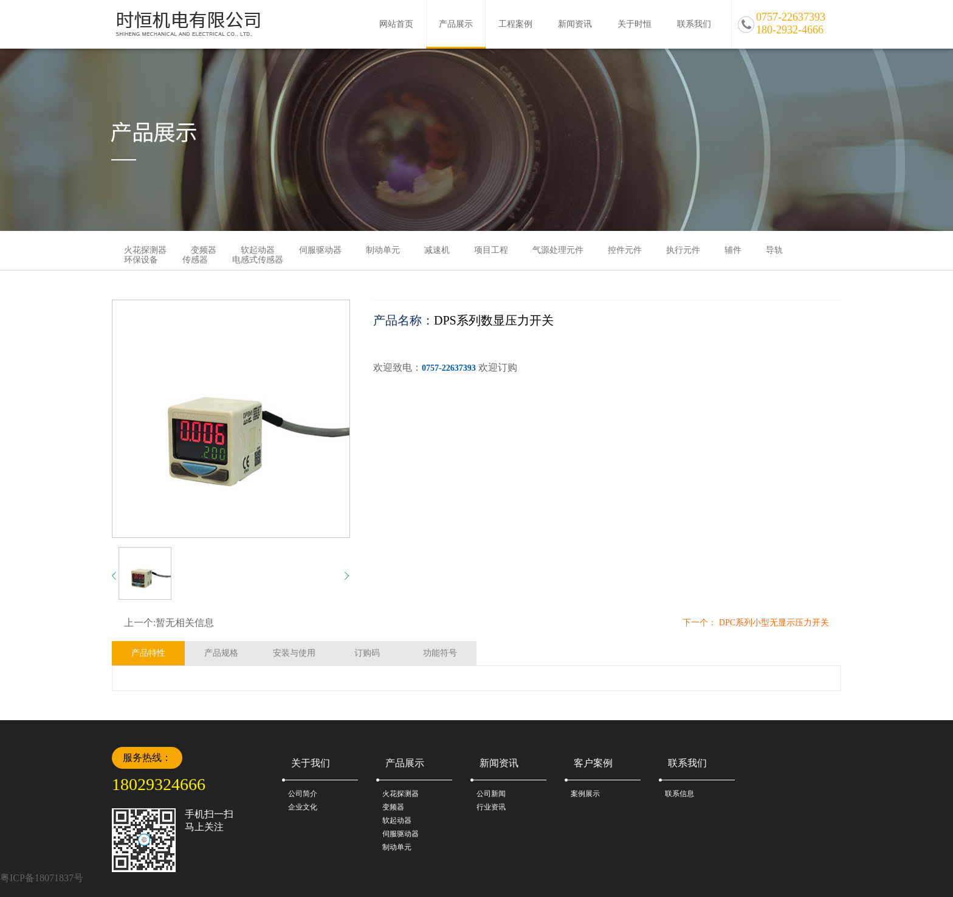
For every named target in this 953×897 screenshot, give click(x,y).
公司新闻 (491, 793)
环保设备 (141, 259)
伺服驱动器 (320, 250)
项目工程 (491, 250)
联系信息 (679, 793)
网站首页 (396, 24)
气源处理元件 (557, 250)
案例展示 (585, 793)
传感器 (195, 259)
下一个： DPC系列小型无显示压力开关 (756, 622)
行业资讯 (491, 807)
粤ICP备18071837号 (41, 878)
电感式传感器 (257, 259)
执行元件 (683, 250)
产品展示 (456, 24)
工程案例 (515, 24)
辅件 (732, 250)
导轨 (774, 250)
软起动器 (396, 820)
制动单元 (383, 250)
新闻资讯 (575, 24)
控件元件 (625, 250)
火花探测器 (400, 793)
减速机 (437, 250)
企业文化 (302, 807)
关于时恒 (635, 24)
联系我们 (694, 24)
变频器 (393, 807)
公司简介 (302, 793)
